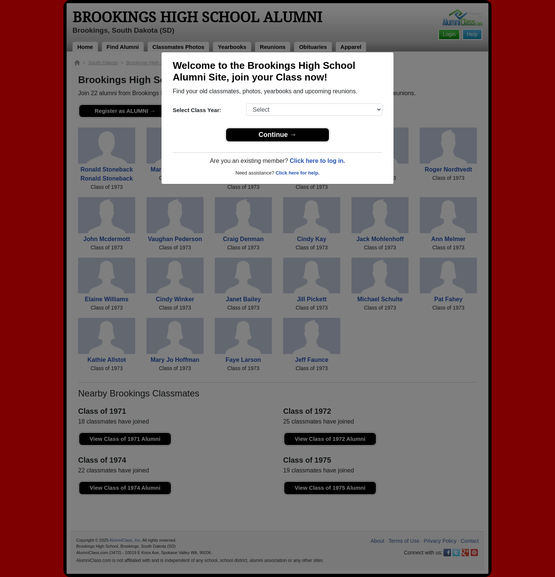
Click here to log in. (317, 161)
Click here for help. (298, 173)
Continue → (278, 134)
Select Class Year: (197, 110)
